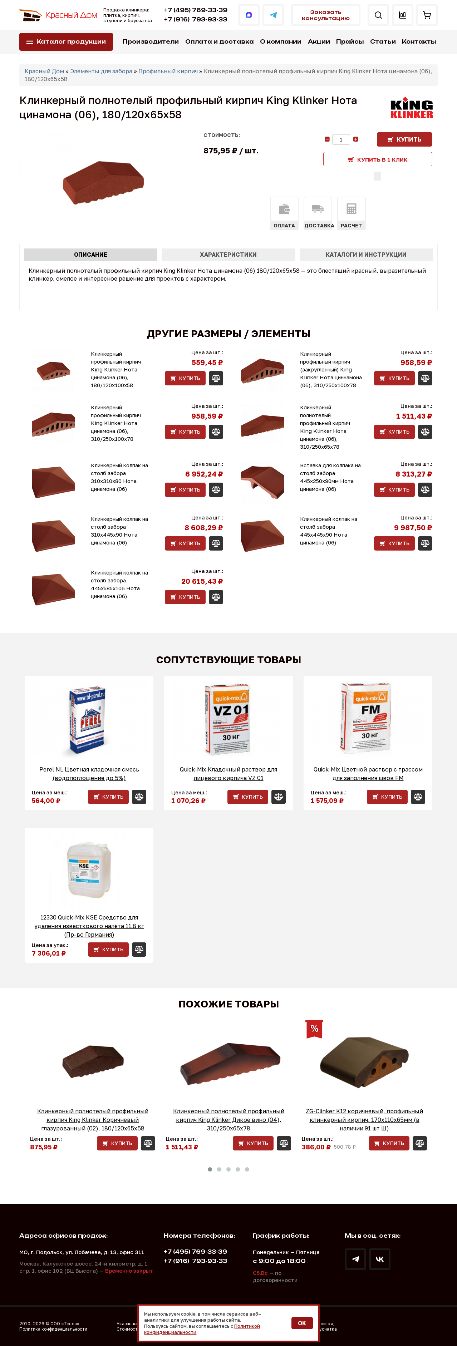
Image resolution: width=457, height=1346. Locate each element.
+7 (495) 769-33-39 (195, 10)
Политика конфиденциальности (53, 1329)
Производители (151, 41)
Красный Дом (44, 71)
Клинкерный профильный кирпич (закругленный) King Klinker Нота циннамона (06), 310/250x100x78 (331, 369)
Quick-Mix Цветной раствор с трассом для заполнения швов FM (368, 774)
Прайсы (350, 41)
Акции (319, 41)
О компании (280, 41)
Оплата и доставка (219, 41)
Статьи (383, 41)
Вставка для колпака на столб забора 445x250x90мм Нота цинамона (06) (330, 477)
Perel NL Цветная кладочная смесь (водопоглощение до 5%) (89, 774)
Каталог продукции (71, 41)
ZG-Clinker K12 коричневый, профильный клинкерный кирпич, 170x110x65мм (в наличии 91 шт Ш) (364, 1120)
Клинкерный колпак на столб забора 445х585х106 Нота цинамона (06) (119, 584)
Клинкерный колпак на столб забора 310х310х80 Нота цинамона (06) (119, 477)
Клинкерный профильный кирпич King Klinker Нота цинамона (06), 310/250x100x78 (116, 423)
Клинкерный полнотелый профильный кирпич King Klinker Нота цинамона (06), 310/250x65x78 (325, 427)
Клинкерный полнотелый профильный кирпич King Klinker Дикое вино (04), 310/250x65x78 (228, 1120)
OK (302, 1323)
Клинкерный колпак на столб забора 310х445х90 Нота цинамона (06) (119, 531)
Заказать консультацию (326, 15)
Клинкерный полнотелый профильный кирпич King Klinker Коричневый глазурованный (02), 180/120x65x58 (92, 1120)
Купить (409, 139)
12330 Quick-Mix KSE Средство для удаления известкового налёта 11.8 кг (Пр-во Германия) (89, 926)
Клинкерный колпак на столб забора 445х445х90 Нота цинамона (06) (328, 531)
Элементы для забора (101, 71)
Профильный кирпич (168, 71)
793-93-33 (195, 19)
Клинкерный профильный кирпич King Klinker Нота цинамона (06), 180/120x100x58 (116, 369)
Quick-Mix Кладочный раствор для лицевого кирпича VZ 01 (228, 774)
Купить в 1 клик (382, 159)
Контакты (419, 41)
